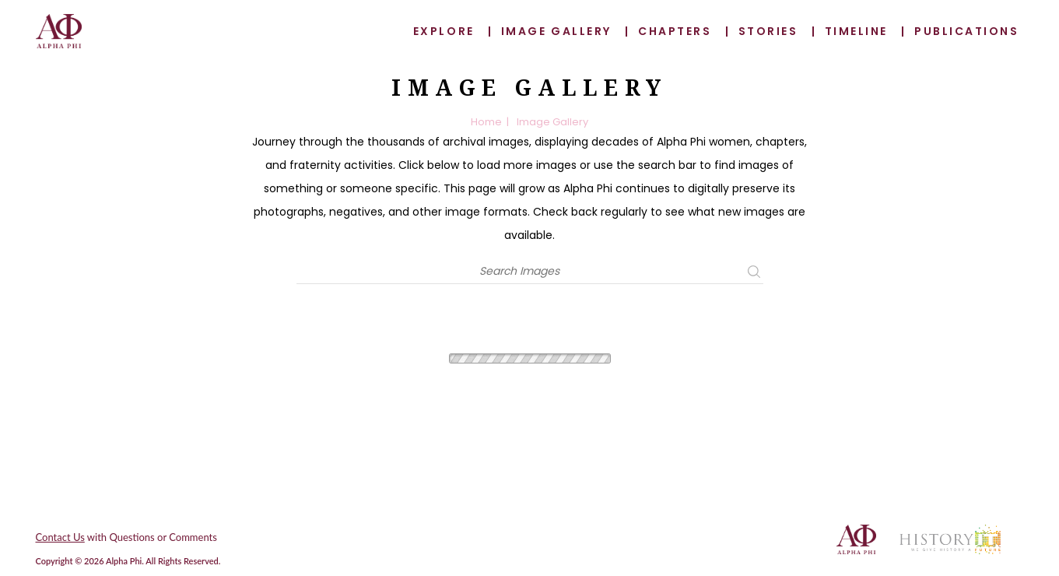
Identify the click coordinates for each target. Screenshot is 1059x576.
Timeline (856, 31)
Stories (768, 31)
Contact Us (60, 537)
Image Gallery (556, 31)
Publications (966, 31)
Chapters (674, 31)
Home (486, 121)
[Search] (519, 271)
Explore (444, 31)
